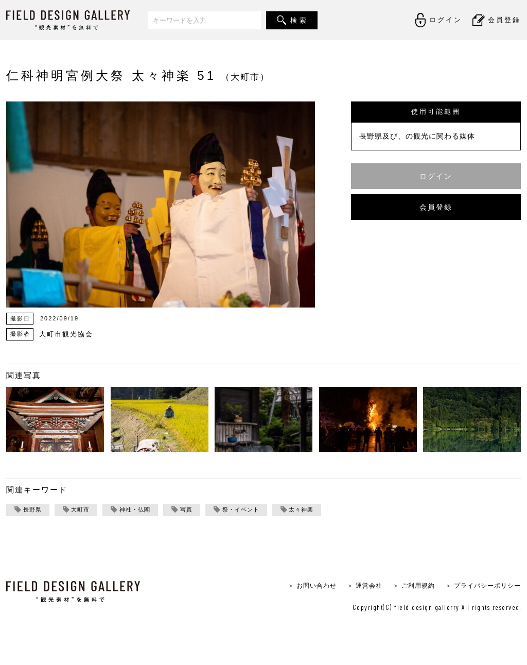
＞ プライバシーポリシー (480, 586)
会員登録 (435, 206)
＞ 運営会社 (354, 586)
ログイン (435, 176)
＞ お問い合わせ (298, 586)
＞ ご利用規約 (406, 586)
